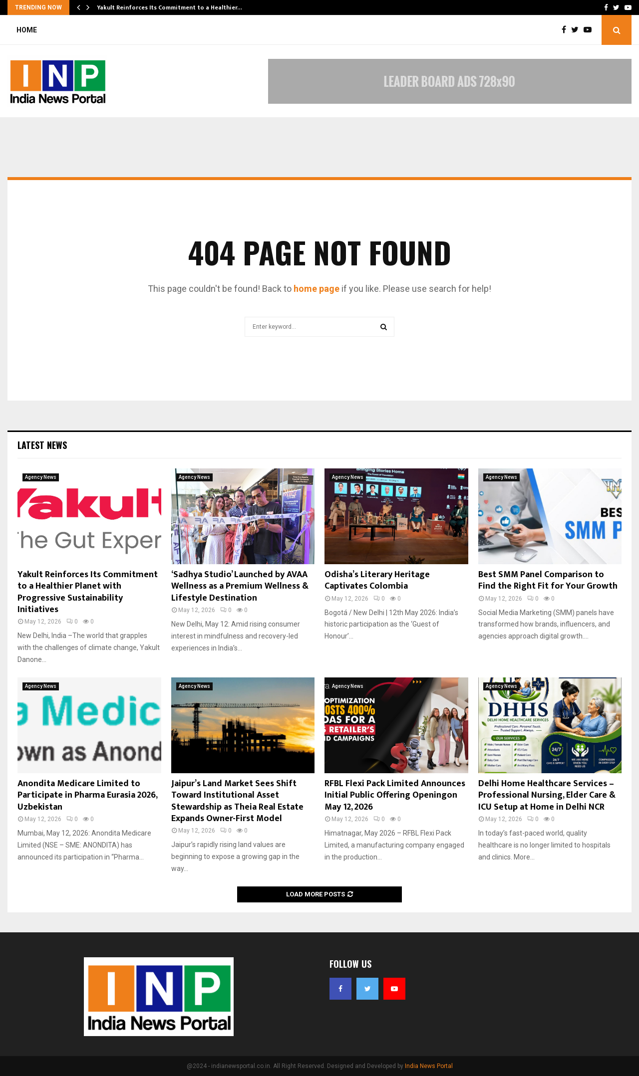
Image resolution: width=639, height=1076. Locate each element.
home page (316, 288)
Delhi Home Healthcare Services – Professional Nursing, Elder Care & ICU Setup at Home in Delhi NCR (547, 795)
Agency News (40, 477)
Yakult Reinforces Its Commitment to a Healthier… (169, 7)
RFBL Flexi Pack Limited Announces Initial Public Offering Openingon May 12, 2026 (394, 795)
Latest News (42, 444)
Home (26, 30)
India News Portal (429, 1066)
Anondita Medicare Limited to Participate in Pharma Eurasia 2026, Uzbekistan (87, 795)
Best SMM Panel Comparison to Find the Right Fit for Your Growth (548, 580)
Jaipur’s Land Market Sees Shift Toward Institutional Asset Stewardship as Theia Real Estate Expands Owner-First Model (237, 801)
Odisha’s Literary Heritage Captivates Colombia (377, 580)
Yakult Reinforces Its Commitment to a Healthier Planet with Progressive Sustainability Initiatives (87, 592)
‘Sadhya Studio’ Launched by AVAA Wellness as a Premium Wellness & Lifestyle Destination (240, 586)
